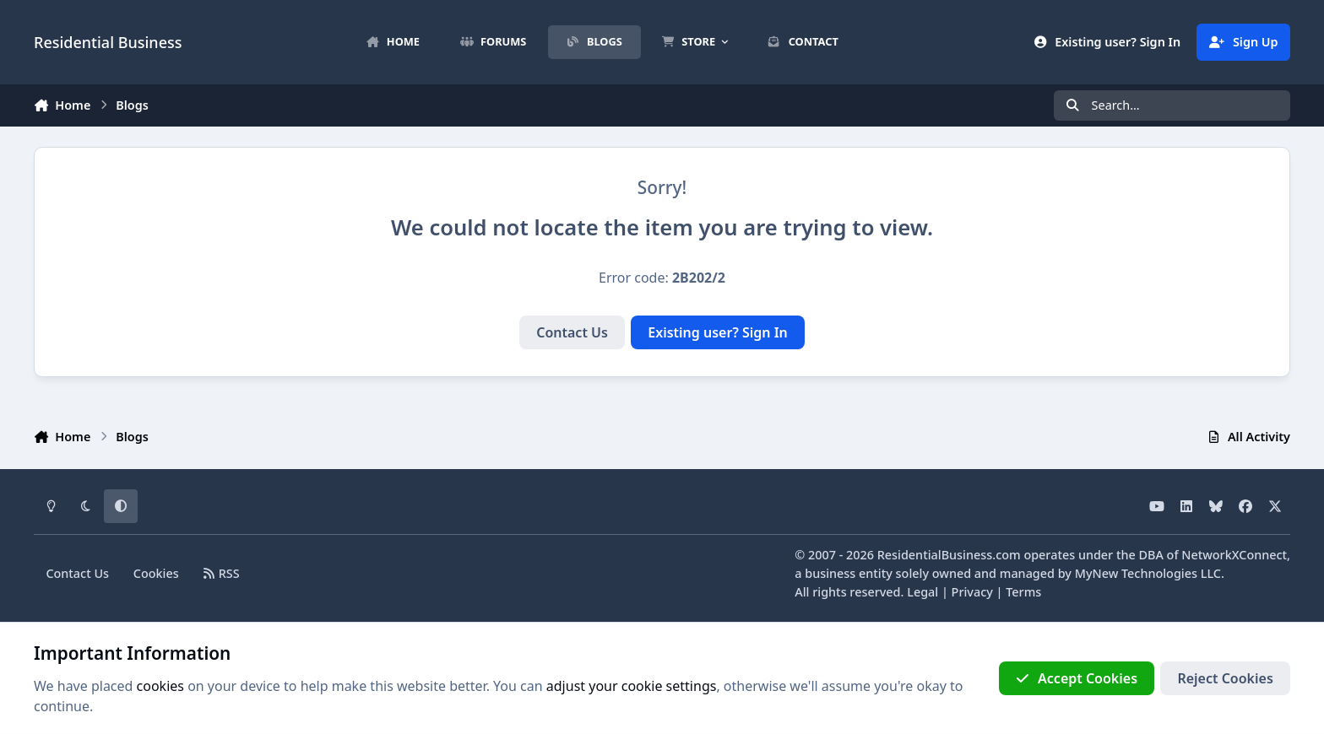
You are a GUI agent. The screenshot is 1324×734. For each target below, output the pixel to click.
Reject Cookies (1224, 678)
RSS (221, 573)
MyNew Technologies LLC (1148, 573)
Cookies (156, 573)
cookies (160, 686)
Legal (922, 592)
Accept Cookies (1076, 678)
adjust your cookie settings (631, 686)
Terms (1023, 592)
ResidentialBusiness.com (949, 555)
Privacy (972, 592)
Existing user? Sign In (718, 332)
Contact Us (572, 332)
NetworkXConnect (1234, 555)
